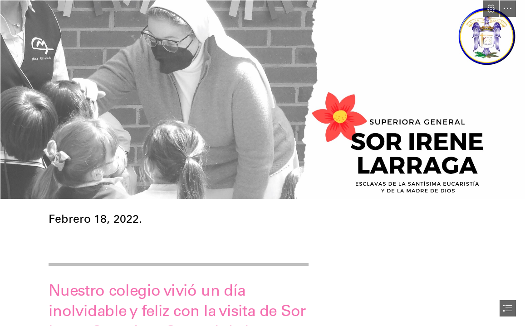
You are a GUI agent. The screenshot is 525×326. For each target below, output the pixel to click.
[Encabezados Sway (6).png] (262, 99)
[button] (491, 8)
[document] (262, 163)
